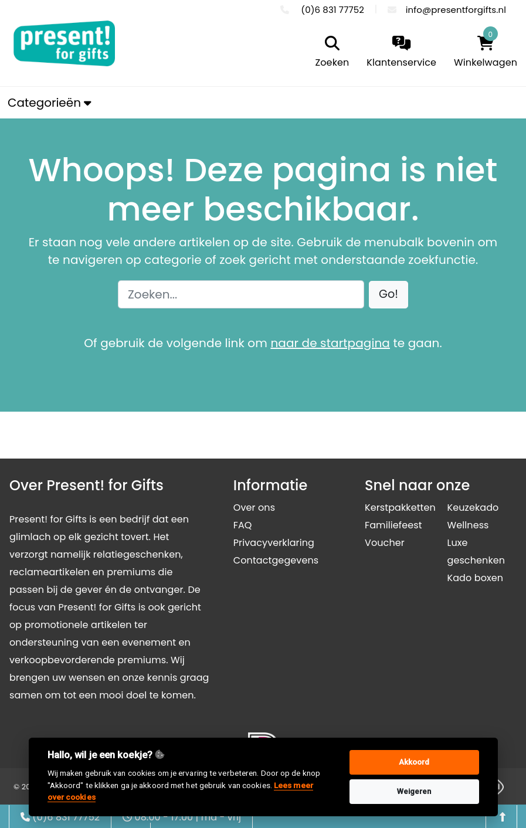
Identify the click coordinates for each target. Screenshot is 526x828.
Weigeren (414, 791)
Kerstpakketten (400, 507)
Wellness (467, 525)
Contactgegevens (275, 560)
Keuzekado (472, 507)
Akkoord (414, 762)
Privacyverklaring (273, 542)
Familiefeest (393, 525)
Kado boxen (475, 578)
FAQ (242, 525)
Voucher (385, 542)
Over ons (254, 507)
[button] (388, 294)
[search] (329, 53)
